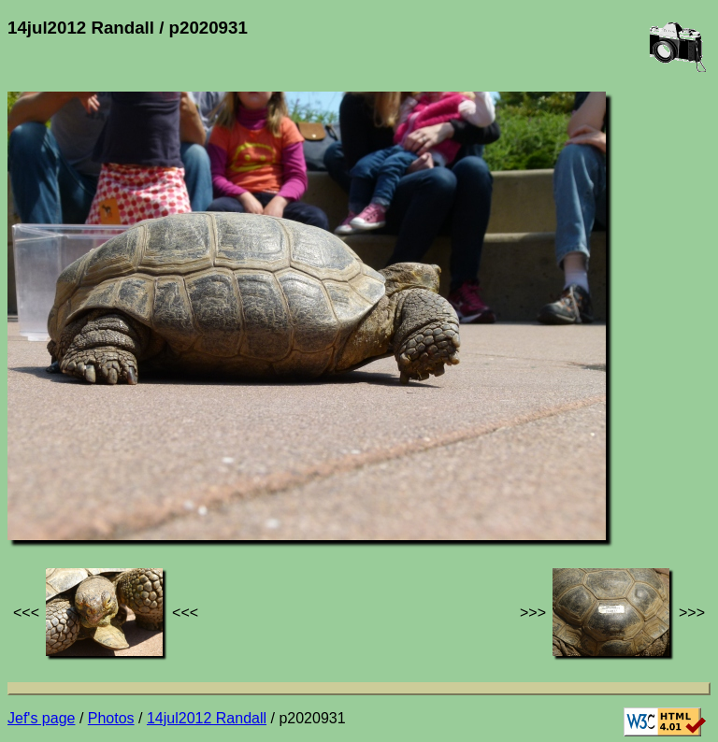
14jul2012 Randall (206, 718)
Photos (111, 718)
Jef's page (41, 718)
